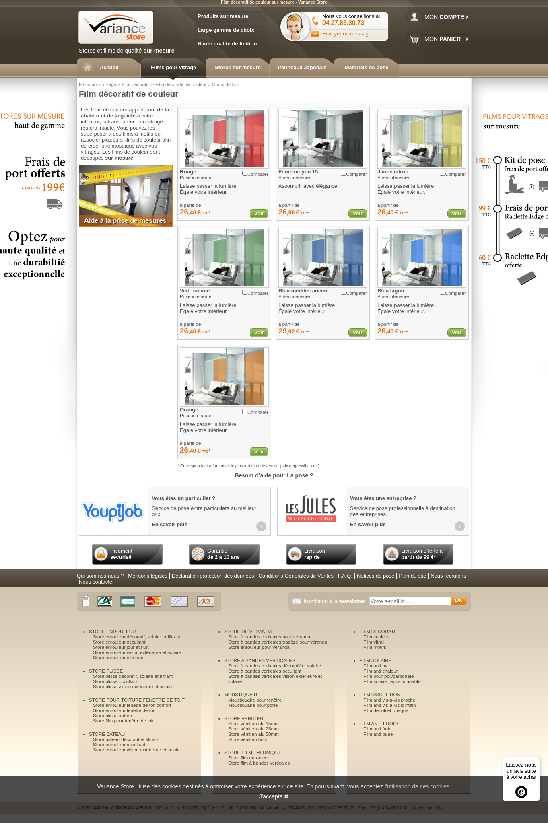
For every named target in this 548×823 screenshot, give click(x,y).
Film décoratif (136, 84)
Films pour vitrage (97, 84)
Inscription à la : (336, 601)
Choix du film (225, 84)
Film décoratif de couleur (181, 84)
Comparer (255, 174)
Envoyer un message (346, 34)
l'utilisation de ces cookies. (418, 786)
